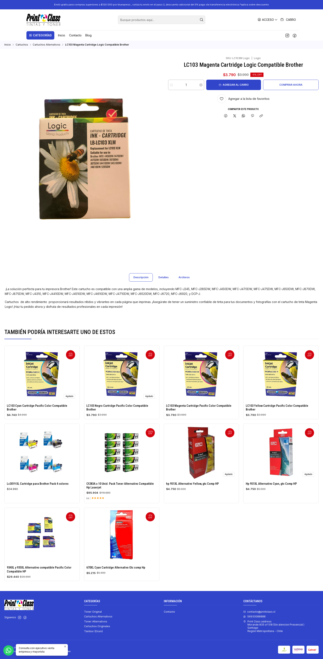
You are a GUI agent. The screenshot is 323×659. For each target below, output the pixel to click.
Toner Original (93, 611)
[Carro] (288, 20)
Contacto (169, 611)
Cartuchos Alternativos (46, 44)
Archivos (184, 282)
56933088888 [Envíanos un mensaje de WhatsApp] (254, 616)
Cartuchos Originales (97, 626)
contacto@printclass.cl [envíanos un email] (259, 611)
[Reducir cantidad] (171, 85)
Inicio (7, 44)
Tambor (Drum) (93, 631)
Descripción (140, 282)
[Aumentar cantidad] (201, 85)
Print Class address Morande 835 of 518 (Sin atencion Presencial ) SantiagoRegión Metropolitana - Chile (273, 626)
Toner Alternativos (95, 621)
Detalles (163, 282)
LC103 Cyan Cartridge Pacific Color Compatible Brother (37, 412)
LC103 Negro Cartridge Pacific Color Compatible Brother (117, 416)
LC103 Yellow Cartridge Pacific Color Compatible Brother (277, 427)
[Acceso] (268, 19)
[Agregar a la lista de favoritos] (243, 98)
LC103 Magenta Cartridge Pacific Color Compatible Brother (198, 421)
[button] (40, 35)
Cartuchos (22, 44)
